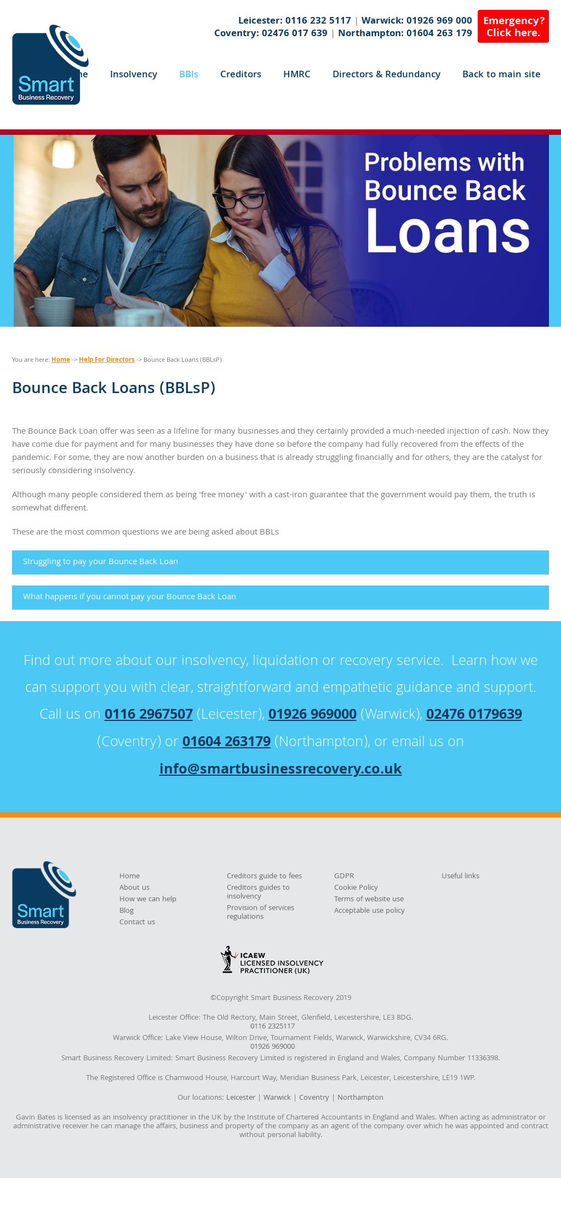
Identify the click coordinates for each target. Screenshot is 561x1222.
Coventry (314, 1098)
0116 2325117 (272, 1027)
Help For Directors (107, 360)
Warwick (277, 1098)
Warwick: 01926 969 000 (417, 21)
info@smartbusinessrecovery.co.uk (280, 770)
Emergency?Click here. (514, 28)
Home (60, 360)
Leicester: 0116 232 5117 (294, 21)
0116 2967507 (149, 715)
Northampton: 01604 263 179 (405, 34)
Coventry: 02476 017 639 (271, 34)
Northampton (360, 1098)
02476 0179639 (474, 715)
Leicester (240, 1098)
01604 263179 (226, 743)
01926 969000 (312, 715)
